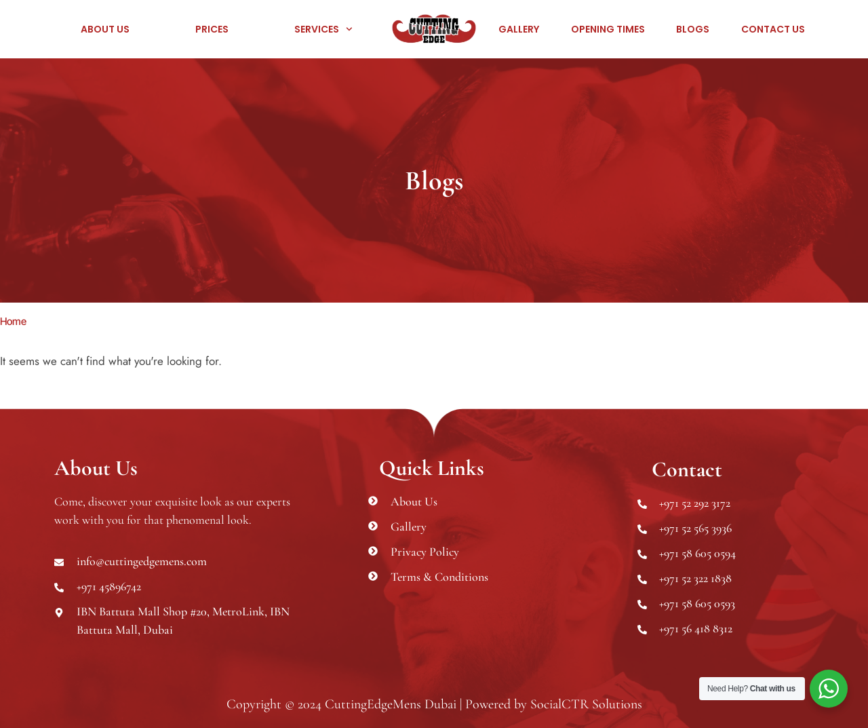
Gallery (518, 29)
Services (323, 29)
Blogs (692, 29)
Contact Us (773, 29)
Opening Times (608, 29)
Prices (212, 29)
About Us (105, 29)
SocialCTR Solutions (586, 704)
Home (13, 321)
